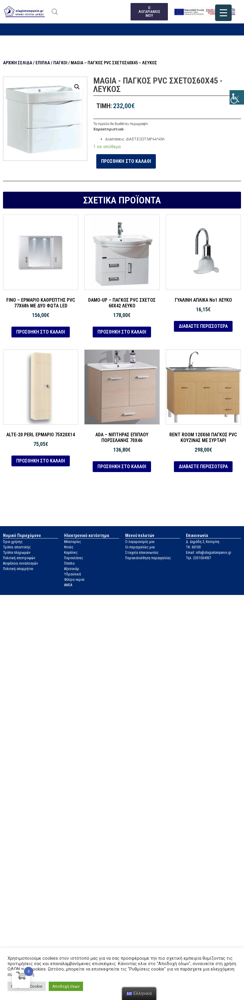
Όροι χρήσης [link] (13, 542)
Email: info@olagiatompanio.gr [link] (208, 553)
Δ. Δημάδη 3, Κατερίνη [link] (202, 542)
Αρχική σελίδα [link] (17, 63)
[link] (237, 97)
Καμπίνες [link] (71, 553)
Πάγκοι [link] (60, 63)
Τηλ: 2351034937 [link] (198, 558)
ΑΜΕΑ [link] (68, 585)
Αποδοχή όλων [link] (65, 986)
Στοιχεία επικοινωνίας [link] (142, 553)
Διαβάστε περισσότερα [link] (203, 326)
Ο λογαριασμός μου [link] (140, 542)
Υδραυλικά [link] (72, 574)
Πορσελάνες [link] (73, 558)
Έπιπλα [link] (43, 63)
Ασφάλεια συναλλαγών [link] (20, 564)
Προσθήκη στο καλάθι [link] (126, 161)
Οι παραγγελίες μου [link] (140, 547)
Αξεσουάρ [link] (71, 569)
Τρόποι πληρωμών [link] (16, 553)
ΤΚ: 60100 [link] (193, 547)
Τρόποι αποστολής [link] (17, 547)
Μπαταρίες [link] (72, 542)
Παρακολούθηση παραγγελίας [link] (148, 558)
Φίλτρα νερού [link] (74, 580)
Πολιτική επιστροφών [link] (19, 558)
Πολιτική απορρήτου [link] (18, 569)
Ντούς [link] (68, 547)
